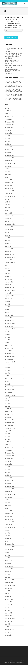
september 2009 (10, 585)
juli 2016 (7, 434)
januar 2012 (8, 563)
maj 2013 (8, 536)
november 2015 (10, 456)
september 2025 (10, 130)
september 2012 (10, 550)
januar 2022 (8, 252)
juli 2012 (7, 552)
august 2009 (8, 588)
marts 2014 (8, 511)
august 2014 (8, 497)
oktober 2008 (9, 602)
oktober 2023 (9, 194)
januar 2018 (8, 384)
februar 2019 (9, 348)
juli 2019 (7, 334)
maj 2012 (8, 558)
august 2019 (8, 332)
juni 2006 (8, 632)
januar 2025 (8, 152)
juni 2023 (8, 205)
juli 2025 (7, 136)
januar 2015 (8, 483)
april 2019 (8, 343)
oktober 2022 (9, 227)
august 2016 (8, 431)
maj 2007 (8, 624)
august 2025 (8, 133)
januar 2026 (8, 119)
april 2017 (8, 409)
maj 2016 (8, 439)
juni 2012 (8, 555)
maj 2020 (8, 307)
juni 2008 (8, 607)
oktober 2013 (9, 525)
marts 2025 (8, 147)
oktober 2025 (9, 128)
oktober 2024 (9, 161)
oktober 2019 (9, 326)
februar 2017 (9, 414)
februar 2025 (9, 150)
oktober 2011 (9, 566)
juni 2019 (8, 337)
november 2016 (10, 423)
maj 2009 (8, 594)
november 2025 (10, 125)
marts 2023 (8, 213)
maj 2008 (8, 610)
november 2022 (10, 224)
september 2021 (10, 263)
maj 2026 (8, 108)
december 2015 (9, 453)
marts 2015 (8, 478)
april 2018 (8, 376)
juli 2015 (7, 467)
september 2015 (10, 461)
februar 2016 (9, 448)
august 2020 (8, 299)
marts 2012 (8, 561)
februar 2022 (9, 249)
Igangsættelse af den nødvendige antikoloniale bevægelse (13, 70)
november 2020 (10, 290)
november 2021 (10, 257)
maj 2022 (8, 241)
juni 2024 (8, 172)
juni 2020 (8, 304)
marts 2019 (8, 345)
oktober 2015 (9, 459)
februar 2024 (9, 183)
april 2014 (8, 508)
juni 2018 (8, 370)
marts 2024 (8, 180)
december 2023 (9, 188)
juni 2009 (8, 591)
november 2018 (10, 356)
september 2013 (10, 527)
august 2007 (8, 621)
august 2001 (8, 635)
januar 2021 (8, 285)
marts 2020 (8, 312)
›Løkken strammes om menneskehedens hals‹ (12, 60)
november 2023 (10, 191)
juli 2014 (7, 500)
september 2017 (10, 395)
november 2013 (10, 522)
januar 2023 (8, 219)
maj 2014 (8, 505)
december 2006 (9, 630)
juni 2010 (8, 574)
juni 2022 (8, 238)
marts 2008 (8, 613)
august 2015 (8, 464)
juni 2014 (8, 503)
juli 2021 (7, 268)
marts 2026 (8, 114)
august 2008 (8, 605)
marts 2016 (8, 445)
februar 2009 (9, 599)
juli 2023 (7, 202)
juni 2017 (8, 403)
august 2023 (8, 199)
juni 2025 (8, 139)
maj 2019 (8, 340)
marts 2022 (8, 246)
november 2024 (10, 158)
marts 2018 (8, 379)
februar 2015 (9, 481)
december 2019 (9, 321)
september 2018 (10, 362)
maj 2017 (8, 406)
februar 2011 (9, 569)
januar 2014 (8, 516)
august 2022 (8, 232)
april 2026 (8, 111)
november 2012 (10, 547)
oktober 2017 (9, 392)
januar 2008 (8, 616)
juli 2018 (7, 368)
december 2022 (9, 221)
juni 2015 (8, 470)
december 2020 (9, 288)
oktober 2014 (9, 492)
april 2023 (8, 210)
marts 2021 (8, 279)
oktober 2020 (9, 293)
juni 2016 (8, 436)
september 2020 (10, 296)
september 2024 (10, 163)
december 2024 (9, 155)
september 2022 (10, 230)
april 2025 (8, 144)
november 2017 (10, 390)
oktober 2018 (9, 359)
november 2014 (10, 489)
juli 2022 (7, 235)
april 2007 (8, 627)
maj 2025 (8, 141)
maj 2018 (8, 373)
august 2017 (8, 398)
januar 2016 (8, 450)
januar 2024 (8, 185)
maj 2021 (8, 274)
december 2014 (9, 486)
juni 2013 (8, 533)
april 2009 (8, 596)
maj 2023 (8, 208)
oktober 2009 (9, 583)
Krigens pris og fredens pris (13, 65)
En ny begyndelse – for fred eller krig (13, 49)
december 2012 (9, 544)
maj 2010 (8, 577)
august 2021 (8, 265)
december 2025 (9, 122)
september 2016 (10, 428)
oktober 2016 (9, 425)
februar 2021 (9, 282)
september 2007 (10, 619)
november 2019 (10, 323)
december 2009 (9, 580)
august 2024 (8, 166)
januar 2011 (8, 572)
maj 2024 (8, 174)
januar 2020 (8, 318)
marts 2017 (8, 412)
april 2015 (8, 475)
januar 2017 (8, 417)
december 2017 (9, 387)
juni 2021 (8, 271)
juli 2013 (7, 530)
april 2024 (8, 177)
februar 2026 (9, 116)
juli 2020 (7, 301)
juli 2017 (7, 401)
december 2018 (9, 354)
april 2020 (8, 310)
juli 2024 (7, 169)
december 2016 (9, 420)
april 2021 (8, 276)
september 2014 (10, 494)
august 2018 (8, 365)
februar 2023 (9, 216)
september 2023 (10, 196)
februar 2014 (9, 514)
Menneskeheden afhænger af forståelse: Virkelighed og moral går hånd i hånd (14, 55)
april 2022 (8, 243)
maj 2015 (8, 472)
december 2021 (9, 254)
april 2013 (8, 539)
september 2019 (10, 329)
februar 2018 (9, 381)
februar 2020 (9, 315)
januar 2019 (8, 351)
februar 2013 (9, 541)
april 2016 (8, 442)
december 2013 (9, 519)
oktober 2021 (9, 260)
